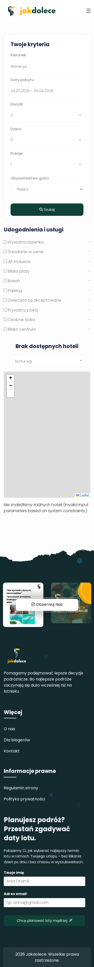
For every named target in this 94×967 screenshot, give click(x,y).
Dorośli (17, 104)
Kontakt (12, 751)
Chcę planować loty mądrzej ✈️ (44, 920)
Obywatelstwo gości (30, 178)
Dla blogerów (17, 740)
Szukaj (47, 209)
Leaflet (82, 495)
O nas (9, 729)
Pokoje (17, 153)
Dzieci (16, 129)
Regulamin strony (21, 788)
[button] (10, 378)
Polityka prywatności (24, 799)
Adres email (16, 893)
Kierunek (18, 55)
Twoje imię (14, 872)
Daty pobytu (22, 79)
